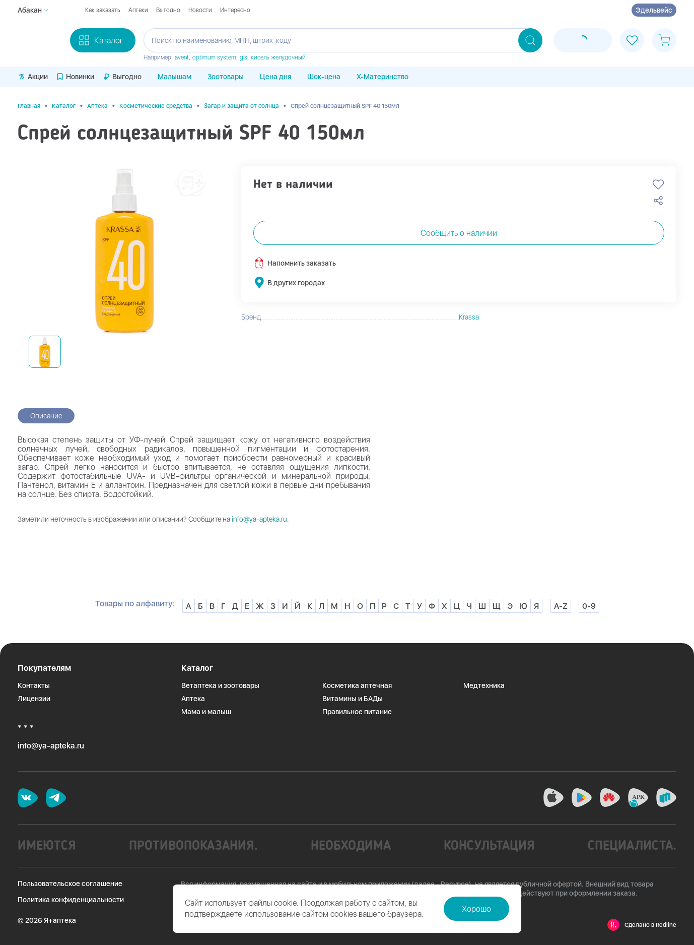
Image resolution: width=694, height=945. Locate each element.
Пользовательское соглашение (70, 883)
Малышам (174, 77)
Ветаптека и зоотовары (220, 685)
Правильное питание (357, 712)
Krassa (469, 317)
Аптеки (138, 10)
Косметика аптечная (357, 685)
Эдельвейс (654, 10)
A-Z (561, 606)
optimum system (214, 57)
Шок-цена (323, 77)
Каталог (64, 105)
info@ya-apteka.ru (259, 519)
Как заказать (102, 10)
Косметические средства (155, 105)
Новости (200, 10)
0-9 (589, 606)
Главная (29, 105)
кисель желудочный (278, 57)
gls (243, 57)
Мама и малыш (206, 712)
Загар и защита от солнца (241, 105)
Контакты (34, 685)
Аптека (97, 105)
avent (182, 57)
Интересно (235, 10)
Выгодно (168, 10)
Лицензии (34, 699)
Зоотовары (225, 77)
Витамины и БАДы (352, 699)
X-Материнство (382, 77)
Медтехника (484, 685)
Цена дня (275, 77)
